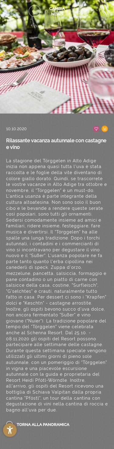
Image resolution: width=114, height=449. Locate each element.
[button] (10, 430)
